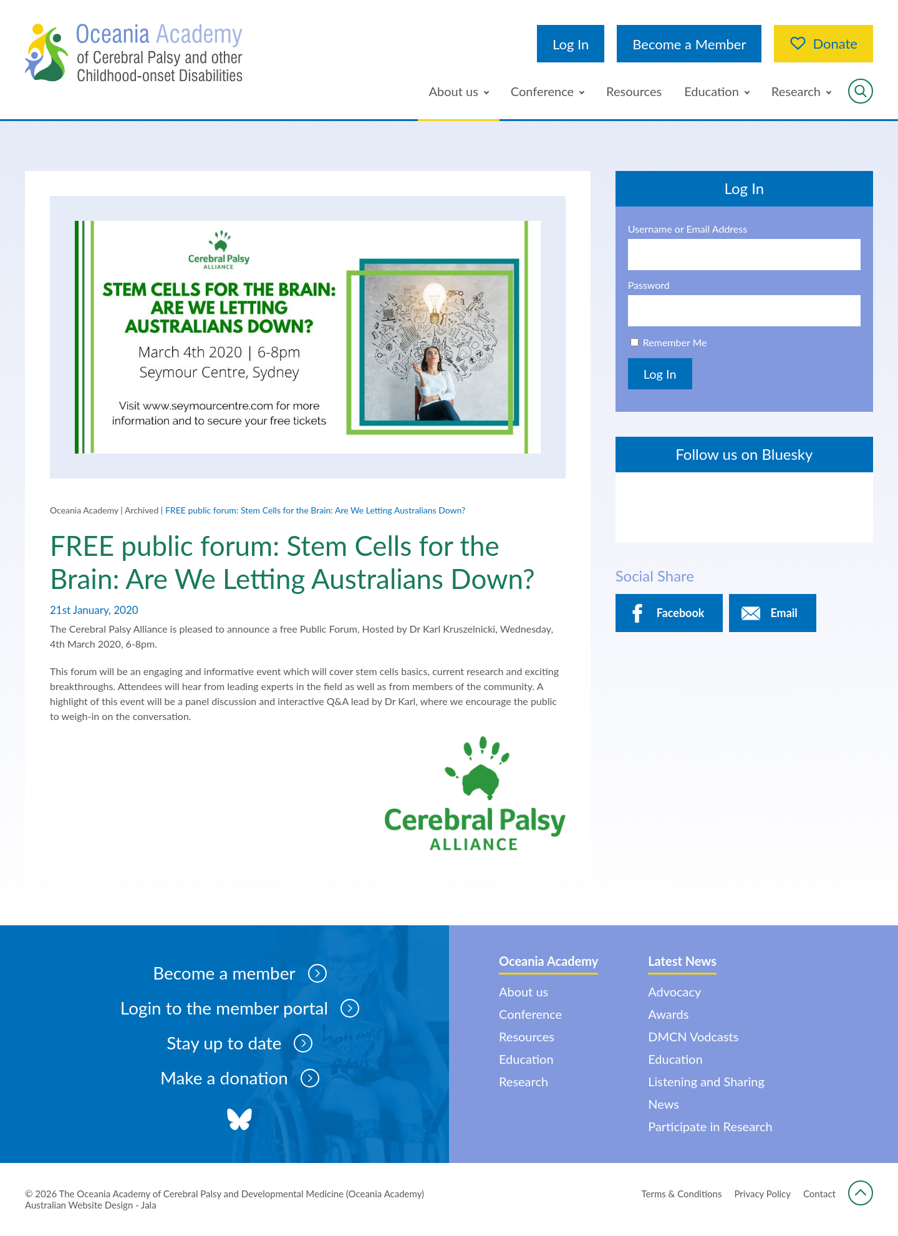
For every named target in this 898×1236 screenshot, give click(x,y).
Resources (634, 91)
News (664, 1104)
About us (453, 91)
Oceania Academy (84, 510)
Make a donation (239, 1078)
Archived (141, 510)
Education (711, 91)
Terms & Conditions (682, 1194)
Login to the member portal (239, 1008)
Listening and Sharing (707, 1082)
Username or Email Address (688, 229)
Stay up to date (239, 1043)
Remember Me (675, 342)
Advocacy (675, 992)
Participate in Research (711, 1127)
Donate (823, 43)
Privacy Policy (763, 1194)
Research (796, 91)
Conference (542, 91)
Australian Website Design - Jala (91, 1205)
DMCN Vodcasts (694, 1037)
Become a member (239, 974)
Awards (669, 1015)
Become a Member (689, 44)
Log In (571, 44)
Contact (819, 1194)
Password (649, 285)
